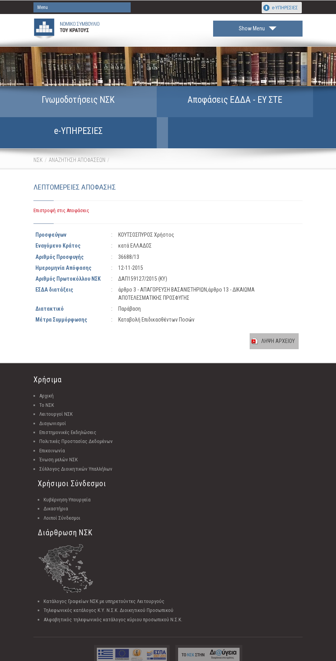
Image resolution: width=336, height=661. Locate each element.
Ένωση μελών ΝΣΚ (58, 441)
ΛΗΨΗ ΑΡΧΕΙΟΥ (278, 322)
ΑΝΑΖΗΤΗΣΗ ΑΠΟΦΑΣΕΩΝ (77, 141)
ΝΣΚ (38, 141)
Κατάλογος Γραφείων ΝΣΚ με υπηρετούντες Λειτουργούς (104, 582)
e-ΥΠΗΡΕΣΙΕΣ (285, 8)
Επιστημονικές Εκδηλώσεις (67, 414)
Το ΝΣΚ (46, 386)
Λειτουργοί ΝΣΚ (56, 395)
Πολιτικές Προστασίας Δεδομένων (76, 422)
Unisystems (208, 654)
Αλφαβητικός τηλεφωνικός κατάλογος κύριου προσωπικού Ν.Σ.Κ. (113, 601)
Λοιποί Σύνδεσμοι (62, 499)
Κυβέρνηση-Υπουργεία (67, 481)
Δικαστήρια (56, 490)
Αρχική (46, 377)
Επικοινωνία (52, 432)
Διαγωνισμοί (52, 405)
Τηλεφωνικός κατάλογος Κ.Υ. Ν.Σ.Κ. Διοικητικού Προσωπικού (108, 591)
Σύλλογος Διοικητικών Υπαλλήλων (75, 450)
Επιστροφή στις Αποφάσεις (61, 192)
